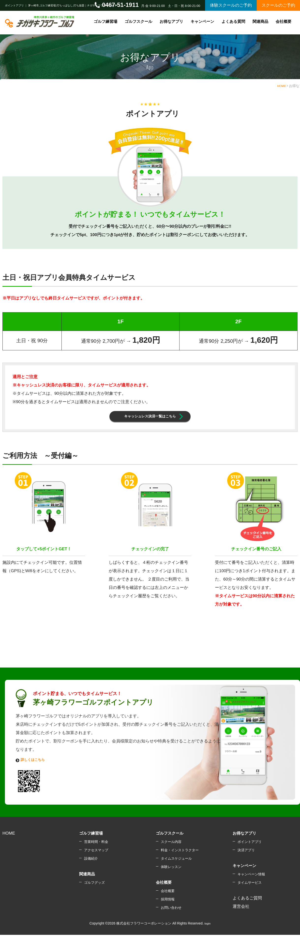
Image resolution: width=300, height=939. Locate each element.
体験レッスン (171, 872)
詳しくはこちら (35, 763)
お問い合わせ (171, 912)
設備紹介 (91, 863)
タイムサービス (250, 887)
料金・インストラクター (180, 855)
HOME (280, 86)
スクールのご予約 (278, 5)
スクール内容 (171, 847)
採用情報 (168, 904)
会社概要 (168, 896)
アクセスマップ (96, 855)
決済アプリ (246, 855)
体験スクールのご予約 (231, 5)
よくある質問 (233, 21)
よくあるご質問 (247, 903)
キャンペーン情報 (251, 879)
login (207, 928)
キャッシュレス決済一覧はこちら (150, 418)
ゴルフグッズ (94, 887)
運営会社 (241, 911)
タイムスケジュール (176, 863)
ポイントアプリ (250, 847)
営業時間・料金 (96, 847)
